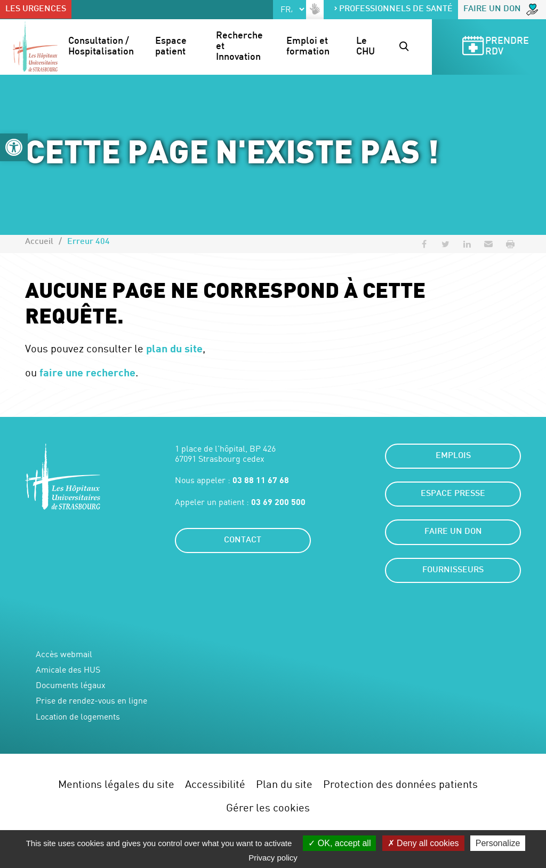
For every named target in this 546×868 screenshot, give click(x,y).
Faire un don (500, 9)
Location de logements (78, 717)
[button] (14, 147)
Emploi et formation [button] (308, 47)
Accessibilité (215, 784)
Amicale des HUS (68, 670)
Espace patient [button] (172, 47)
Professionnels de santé (393, 9)
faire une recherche (87, 372)
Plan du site (284, 784)
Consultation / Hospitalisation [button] (101, 47)
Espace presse (453, 494)
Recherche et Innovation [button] (240, 46)
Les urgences (35, 9)
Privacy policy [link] (273, 857)
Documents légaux (71, 685)
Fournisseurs (453, 570)
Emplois (453, 456)
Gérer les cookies (268, 807)
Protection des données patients (400, 784)
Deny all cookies (423, 843)
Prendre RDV (495, 47)
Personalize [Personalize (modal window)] (498, 843)
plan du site (174, 348)
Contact (242, 540)
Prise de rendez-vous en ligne (91, 701)
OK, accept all (339, 843)
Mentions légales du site (116, 784)
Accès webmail (64, 654)
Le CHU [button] (365, 47)
